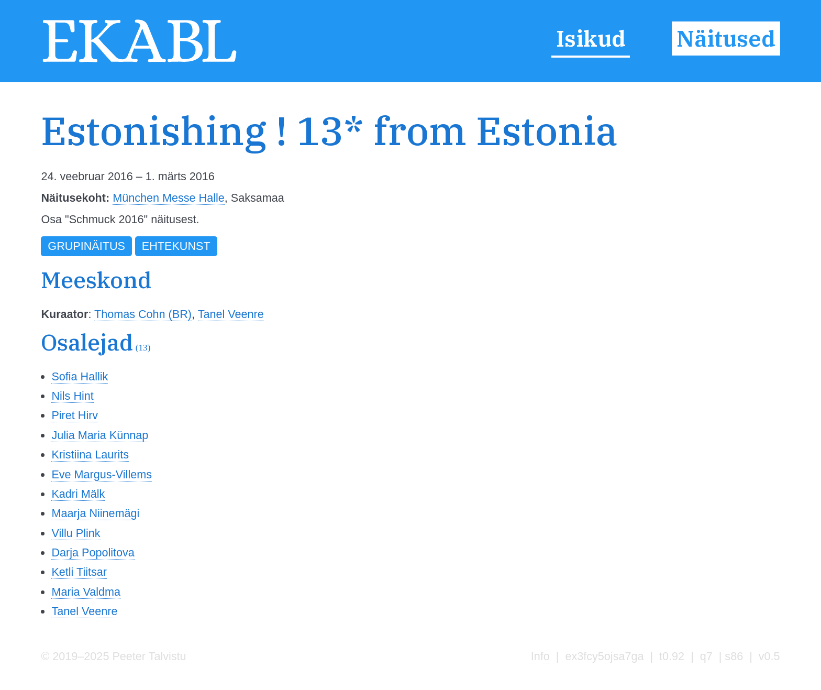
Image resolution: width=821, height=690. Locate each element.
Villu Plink (75, 533)
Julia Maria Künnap (99, 435)
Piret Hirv (74, 415)
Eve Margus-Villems (101, 474)
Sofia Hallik (79, 376)
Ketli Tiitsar (79, 571)
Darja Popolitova (92, 552)
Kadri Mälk (78, 493)
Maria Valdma (85, 591)
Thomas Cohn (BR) (143, 314)
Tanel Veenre (231, 314)
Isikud (591, 38)
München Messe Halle (169, 197)
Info (540, 656)
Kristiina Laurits (90, 454)
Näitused (725, 38)
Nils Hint (72, 395)
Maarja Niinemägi (95, 513)
